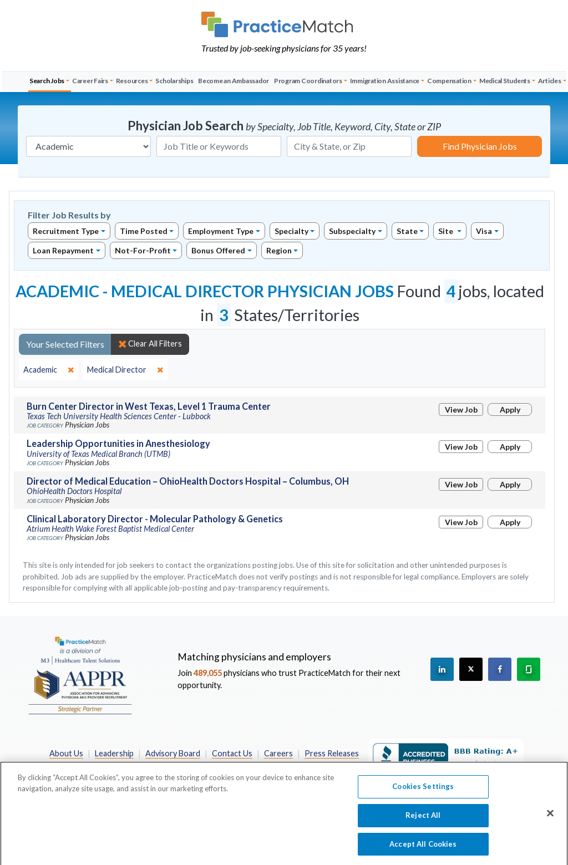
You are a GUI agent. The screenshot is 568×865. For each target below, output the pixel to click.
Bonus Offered (218, 250)
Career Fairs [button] (90, 81)
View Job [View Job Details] (461, 409)
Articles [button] (549, 81)
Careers (278, 753)
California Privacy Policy (279, 765)
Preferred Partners (129, 765)
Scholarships (174, 81)
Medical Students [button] (504, 81)
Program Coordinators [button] (308, 81)
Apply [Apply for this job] (510, 409)
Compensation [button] (449, 81)
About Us (66, 753)
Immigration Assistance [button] (385, 81)
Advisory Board (172, 753)
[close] (48, 370)
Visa (484, 231)
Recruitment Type (66, 231)
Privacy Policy (200, 765)
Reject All (422, 825)
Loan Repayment (63, 250)
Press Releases (332, 753)
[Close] (550, 823)
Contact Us (232, 753)
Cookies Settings (423, 796)
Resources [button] (132, 81)
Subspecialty (352, 231)
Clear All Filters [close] (150, 344)
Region (279, 250)
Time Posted (144, 231)
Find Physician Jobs (480, 146)
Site (446, 231)
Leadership (114, 753)
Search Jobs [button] (46, 81)
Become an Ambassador (233, 81)
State (407, 231)
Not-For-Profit (143, 250)
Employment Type (220, 231)
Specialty (291, 231)
